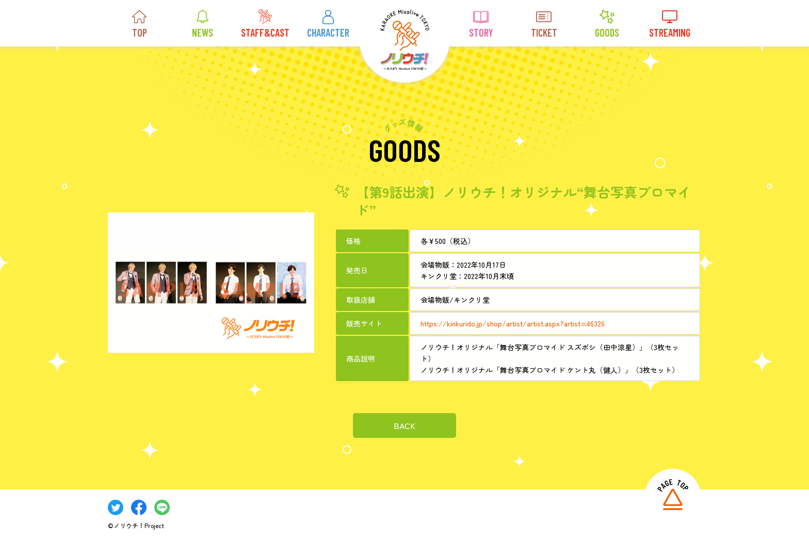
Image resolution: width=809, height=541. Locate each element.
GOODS (607, 24)
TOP (139, 24)
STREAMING (669, 24)
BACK (404, 425)
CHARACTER (328, 24)
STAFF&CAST (265, 24)
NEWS (202, 24)
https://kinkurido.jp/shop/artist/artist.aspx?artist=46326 (512, 323)
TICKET (544, 24)
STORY (481, 24)
